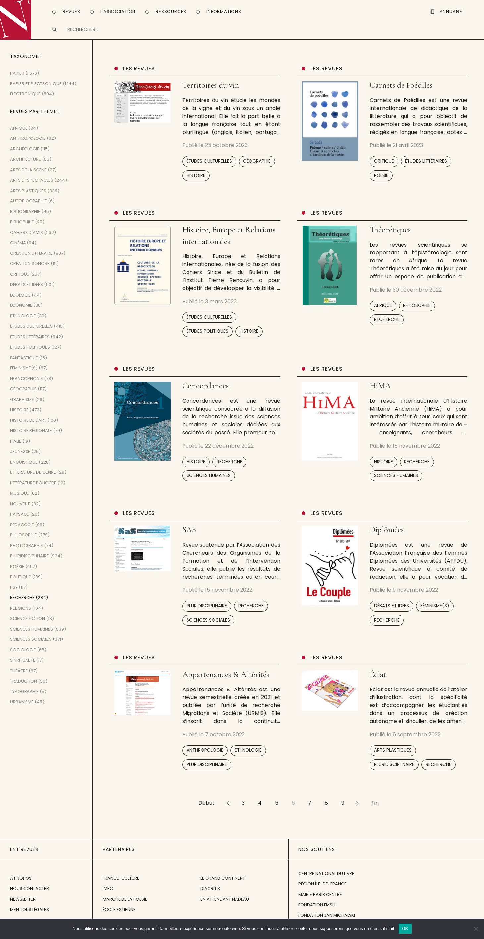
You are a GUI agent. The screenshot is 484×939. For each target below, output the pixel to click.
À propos (21, 884)
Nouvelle (20, 510)
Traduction (23, 688)
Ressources (171, 11)
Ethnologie (248, 757)
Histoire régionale (31, 437)
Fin (375, 809)
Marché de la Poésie (125, 905)
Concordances (205, 392)
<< (228, 809)
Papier (17, 80)
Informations (223, 11)
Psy (14, 594)
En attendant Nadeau (224, 905)
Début (206, 809)
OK (405, 928)
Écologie (20, 302)
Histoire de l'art (28, 427)
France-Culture (121, 884)
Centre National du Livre (326, 880)
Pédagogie (22, 531)
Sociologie (23, 656)
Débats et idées (391, 612)
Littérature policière (33, 489)
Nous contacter (29, 895)
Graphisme (22, 406)
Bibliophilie (22, 228)
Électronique (25, 100)
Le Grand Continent (222, 884)
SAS (189, 536)
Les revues (139, 75)
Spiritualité (22, 667)
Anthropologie (205, 757)
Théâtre (19, 677)
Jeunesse (20, 458)
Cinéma (18, 249)
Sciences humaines (209, 482)
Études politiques (207, 338)
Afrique (383, 312)
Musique (19, 500)
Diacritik (210, 895)
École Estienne (119, 916)
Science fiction (27, 625)
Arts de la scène (28, 176)
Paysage (19, 521)
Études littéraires (426, 168)
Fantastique (24, 364)
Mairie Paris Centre (320, 901)
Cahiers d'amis (26, 239)
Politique (20, 583)
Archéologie (24, 155)
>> (358, 809)
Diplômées (386, 536)
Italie (15, 448)
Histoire (196, 182)
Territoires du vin (210, 92)
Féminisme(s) (434, 612)
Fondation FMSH (316, 911)
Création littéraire (31, 260)
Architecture (25, 166)
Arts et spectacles (31, 187)
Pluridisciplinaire (207, 612)
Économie (21, 312)
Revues (71, 11)
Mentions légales (29, 916)
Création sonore (30, 270)
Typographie (24, 698)
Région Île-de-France (322, 890)
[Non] (475, 928)
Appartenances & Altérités (225, 681)
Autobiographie (28, 207)
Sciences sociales (208, 627)
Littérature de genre (33, 479)
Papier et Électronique (36, 90)
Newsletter (23, 905)
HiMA (380, 392)
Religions (20, 615)
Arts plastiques (393, 757)
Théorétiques (390, 236)
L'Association (117, 11)
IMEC (108, 895)
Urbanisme (22, 708)
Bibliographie (25, 218)
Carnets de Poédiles (402, 92)
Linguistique (24, 469)
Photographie (26, 552)
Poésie (381, 182)
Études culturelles (209, 168)
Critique (384, 168)
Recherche (387, 326)
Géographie (257, 168)
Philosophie (417, 312)
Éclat (378, 681)
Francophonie (26, 385)
